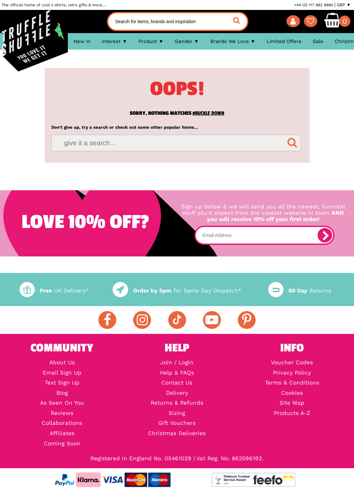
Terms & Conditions (292, 383)
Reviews (62, 413)
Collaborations (62, 423)
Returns (299, 291)
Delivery (177, 393)
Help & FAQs (177, 373)
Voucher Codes (292, 363)
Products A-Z (292, 413)
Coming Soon (62, 444)
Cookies (292, 393)
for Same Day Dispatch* (177, 291)
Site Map (291, 403)
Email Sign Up (62, 373)
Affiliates (62, 433)
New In (82, 41)
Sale (318, 41)
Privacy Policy (292, 373)
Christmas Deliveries (177, 433)
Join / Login (176, 363)
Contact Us (176, 383)
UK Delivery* (54, 291)
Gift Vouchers (177, 423)
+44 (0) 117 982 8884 (313, 5)
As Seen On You (62, 403)
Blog (62, 393)
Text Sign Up (62, 383)
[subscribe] (325, 235)
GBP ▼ (344, 5)
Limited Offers (284, 41)
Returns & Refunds (177, 403)
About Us (62, 363)
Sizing (177, 413)
